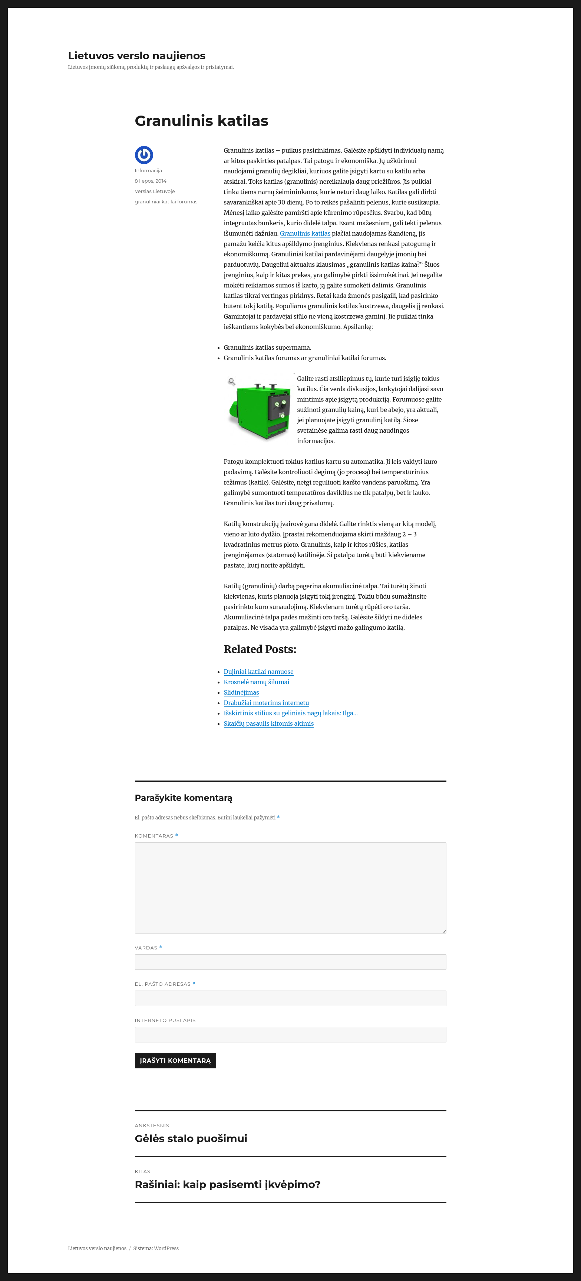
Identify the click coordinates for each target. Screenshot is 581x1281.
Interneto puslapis (165, 1020)
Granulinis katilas (305, 233)
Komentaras (157, 836)
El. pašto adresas (165, 984)
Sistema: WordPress (156, 1248)
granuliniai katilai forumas (166, 201)
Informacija (148, 170)
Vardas (149, 948)
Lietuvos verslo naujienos (137, 55)
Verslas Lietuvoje (155, 191)
